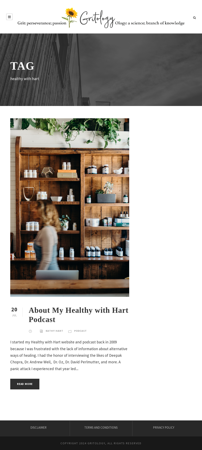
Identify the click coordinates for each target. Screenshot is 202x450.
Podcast (80, 330)
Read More (25, 384)
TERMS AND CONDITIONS (101, 427)
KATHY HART (54, 330)
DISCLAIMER (38, 427)
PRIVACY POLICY (163, 427)
